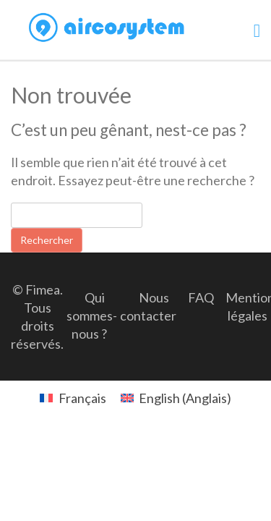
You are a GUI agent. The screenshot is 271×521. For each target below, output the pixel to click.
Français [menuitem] (82, 398)
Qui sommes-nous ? (91, 315)
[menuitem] (73, 397)
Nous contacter (148, 306)
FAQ (201, 297)
